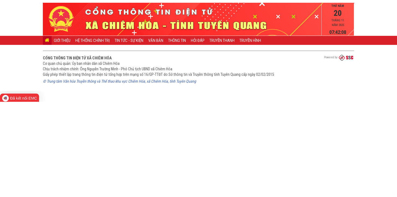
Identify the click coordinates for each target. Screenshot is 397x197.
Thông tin (177, 40)
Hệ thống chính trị (92, 40)
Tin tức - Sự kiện (129, 40)
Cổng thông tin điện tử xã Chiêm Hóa (77, 58)
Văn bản (155, 40)
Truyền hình (250, 40)
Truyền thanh (222, 40)
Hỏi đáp (198, 40)
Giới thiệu (62, 40)
